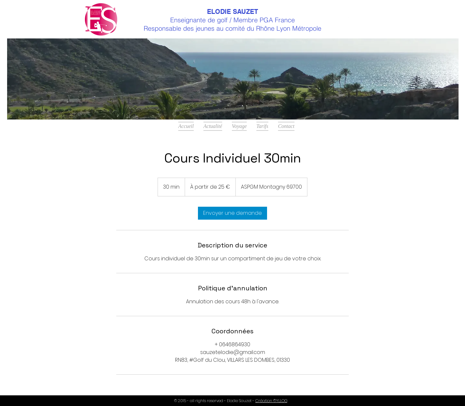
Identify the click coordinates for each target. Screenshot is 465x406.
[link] (232, 213)
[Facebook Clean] (348, 19)
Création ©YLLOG (271, 400)
